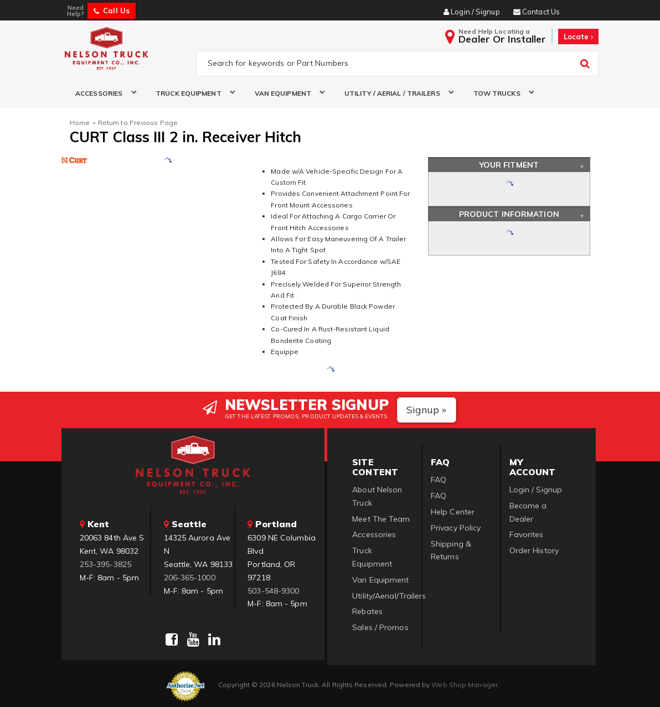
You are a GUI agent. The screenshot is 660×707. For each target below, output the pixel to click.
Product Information (509, 214)
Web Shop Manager (464, 684)
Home (80, 122)
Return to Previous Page (138, 122)
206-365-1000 (189, 578)
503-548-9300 (273, 591)
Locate (578, 36)
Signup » (426, 409)
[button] (101, 93)
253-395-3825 (105, 564)
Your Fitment (509, 165)
